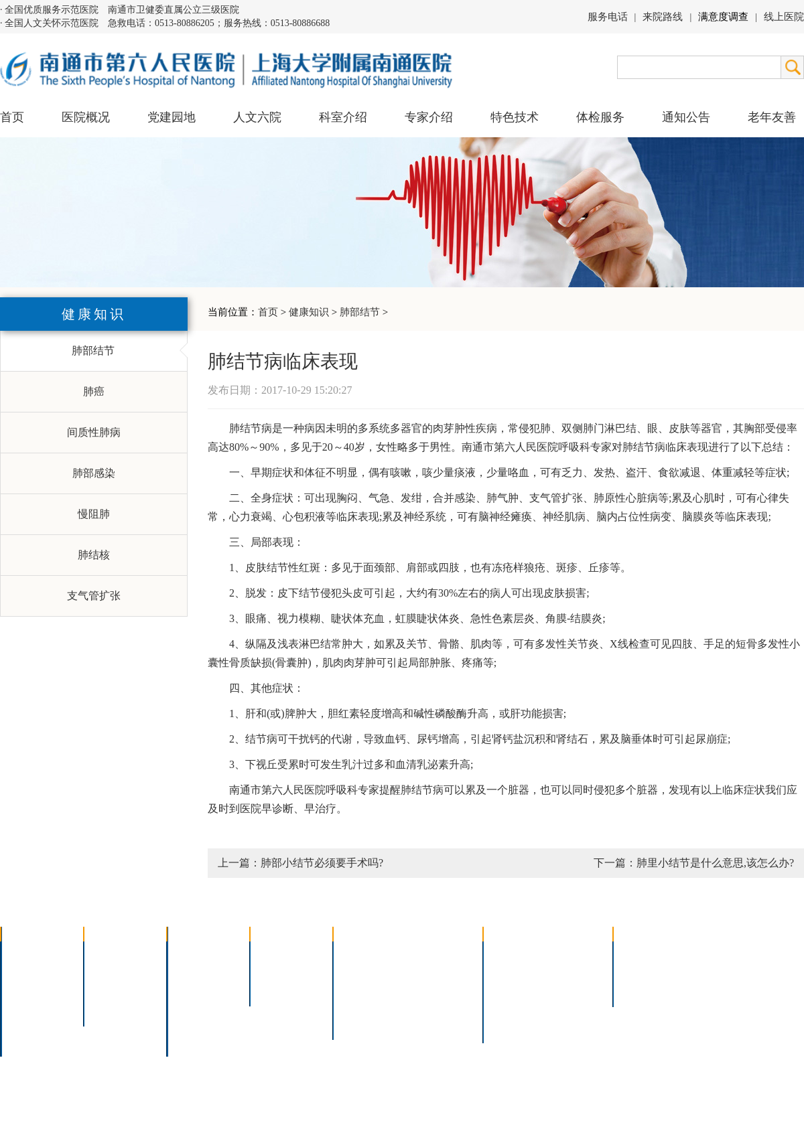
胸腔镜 (358, 971)
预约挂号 (573, 971)
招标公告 (643, 954)
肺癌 (94, 391)
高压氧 (358, 1006)
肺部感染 (93, 473)
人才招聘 (643, 971)
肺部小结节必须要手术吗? (322, 862)
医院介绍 (30, 954)
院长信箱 (30, 1023)
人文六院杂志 (124, 971)
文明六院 (113, 1006)
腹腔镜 (428, 988)
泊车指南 (573, 1006)
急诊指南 (573, 954)
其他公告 (643, 988)
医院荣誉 (30, 1006)
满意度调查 (723, 16)
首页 (12, 117)
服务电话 (608, 16)
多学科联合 (202, 954)
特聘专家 (280, 971)
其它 (186, 1023)
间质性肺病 (94, 432)
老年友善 (772, 117)
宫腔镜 (428, 1006)
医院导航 (513, 1006)
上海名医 (280, 954)
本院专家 (280, 988)
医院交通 (30, 1041)
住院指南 (513, 971)
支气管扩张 (94, 595)
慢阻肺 (94, 514)
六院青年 (113, 988)
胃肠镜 (358, 988)
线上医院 (784, 16)
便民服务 (513, 988)
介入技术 (363, 954)
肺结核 (94, 554)
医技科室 (197, 1006)
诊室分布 (573, 988)
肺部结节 (360, 312)
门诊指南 (513, 954)
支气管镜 (433, 971)
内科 (186, 971)
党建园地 (171, 117)
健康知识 (309, 312)
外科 (186, 988)
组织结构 (30, 988)
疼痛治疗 (433, 954)
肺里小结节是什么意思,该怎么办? (715, 862)
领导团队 (30, 971)
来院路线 (663, 16)
